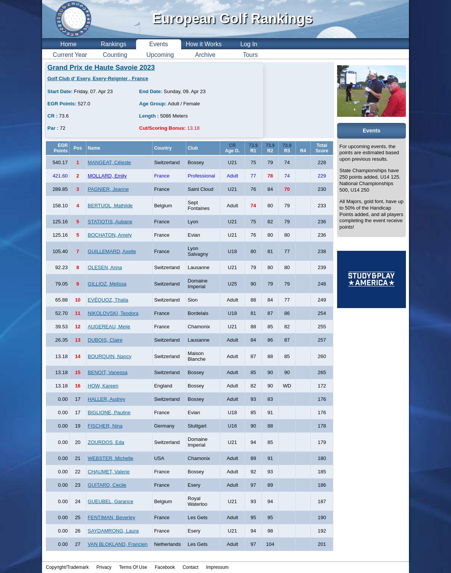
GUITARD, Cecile (107, 485)
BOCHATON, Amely (110, 235)
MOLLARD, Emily (107, 176)
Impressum (217, 567)
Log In (248, 44)
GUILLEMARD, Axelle (112, 251)
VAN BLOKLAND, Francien (118, 544)
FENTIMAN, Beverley (111, 517)
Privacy (103, 567)
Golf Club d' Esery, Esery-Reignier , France (97, 78)
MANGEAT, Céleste (109, 162)
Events (158, 44)
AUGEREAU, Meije (109, 326)
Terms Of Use (133, 567)
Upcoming (160, 55)
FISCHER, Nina (105, 426)
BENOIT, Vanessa (108, 372)
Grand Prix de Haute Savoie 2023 (101, 67)
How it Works (204, 44)
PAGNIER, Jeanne (108, 189)
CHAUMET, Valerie (109, 472)
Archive (205, 55)
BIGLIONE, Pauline (109, 412)
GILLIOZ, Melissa (107, 284)
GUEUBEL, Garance (110, 501)
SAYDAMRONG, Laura (113, 531)
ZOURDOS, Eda (106, 442)
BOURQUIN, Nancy (109, 356)
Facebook (165, 567)
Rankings (114, 44)
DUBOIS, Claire (105, 340)
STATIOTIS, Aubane (110, 221)
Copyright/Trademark (67, 567)
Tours (250, 55)
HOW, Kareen (103, 386)
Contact (190, 567)
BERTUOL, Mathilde (110, 205)
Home (68, 44)
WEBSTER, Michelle (110, 458)
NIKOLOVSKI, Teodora (113, 313)
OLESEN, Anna (105, 267)
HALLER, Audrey (106, 399)
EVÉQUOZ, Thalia (108, 300)
